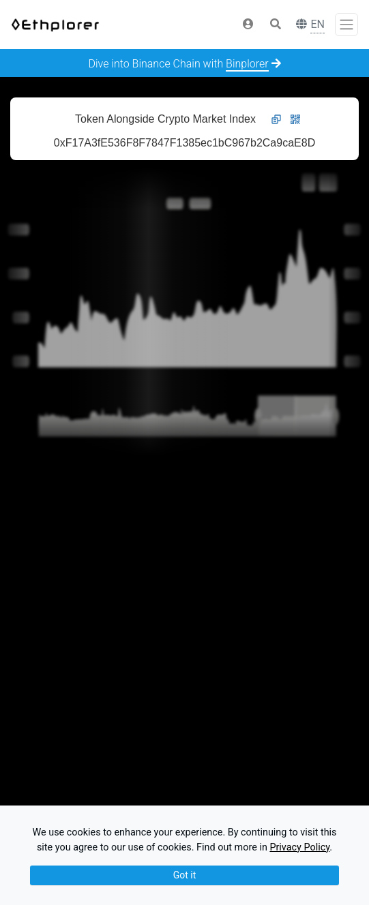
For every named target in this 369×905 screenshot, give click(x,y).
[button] (248, 24)
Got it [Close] (184, 875)
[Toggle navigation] (346, 24)
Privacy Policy (299, 847)
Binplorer (247, 63)
